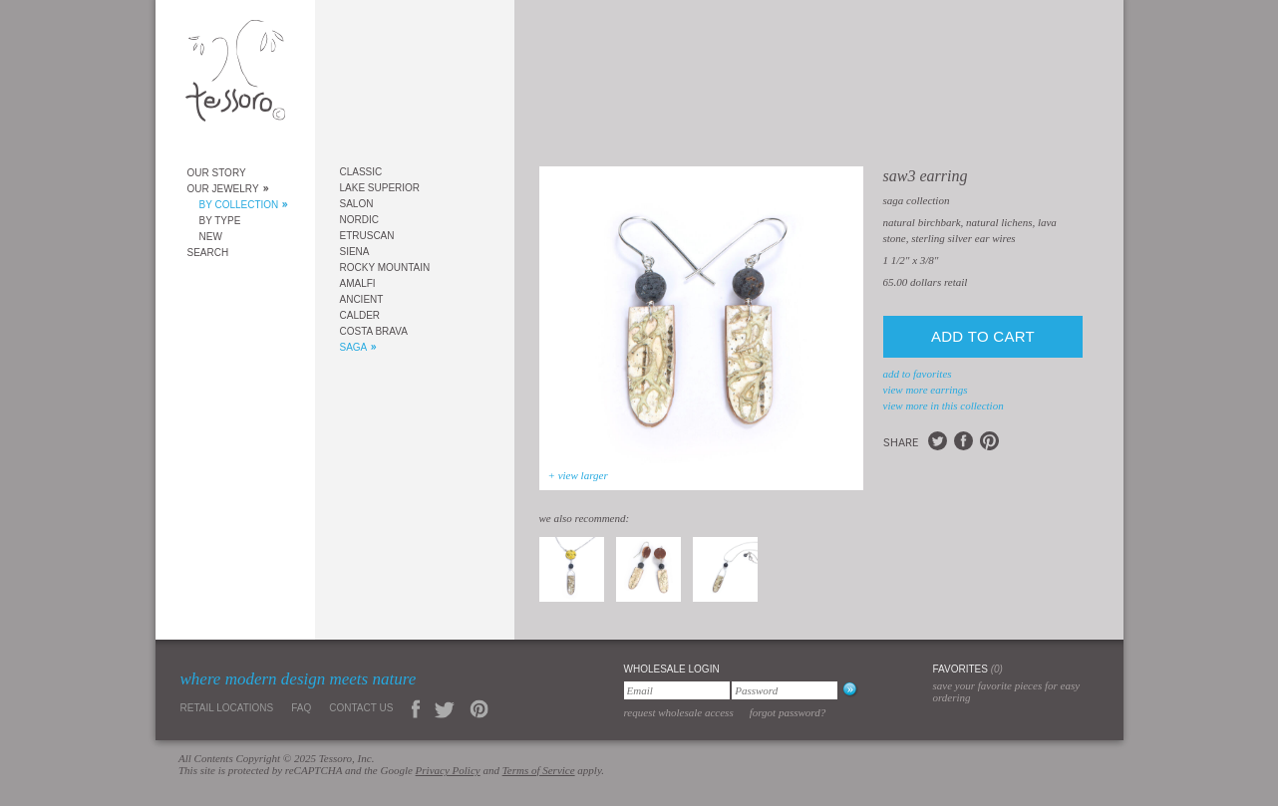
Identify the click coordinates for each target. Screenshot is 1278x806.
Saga (354, 347)
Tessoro (235, 76)
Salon (357, 203)
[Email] (677, 690)
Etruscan (367, 235)
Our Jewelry (223, 188)
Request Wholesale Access (679, 712)
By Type (220, 220)
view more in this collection (943, 405)
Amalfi (358, 283)
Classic (361, 171)
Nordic (359, 219)
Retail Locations (227, 707)
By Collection (239, 204)
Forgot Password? (788, 712)
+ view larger (578, 475)
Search (208, 252)
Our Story (216, 172)
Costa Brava (374, 331)
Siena (355, 251)
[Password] (784, 690)
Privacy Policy (448, 770)
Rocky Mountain (385, 267)
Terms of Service (538, 770)
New (210, 236)
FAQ (301, 707)
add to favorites (917, 374)
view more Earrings (925, 390)
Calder (360, 315)
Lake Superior (380, 187)
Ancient (362, 299)
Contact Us (361, 707)
